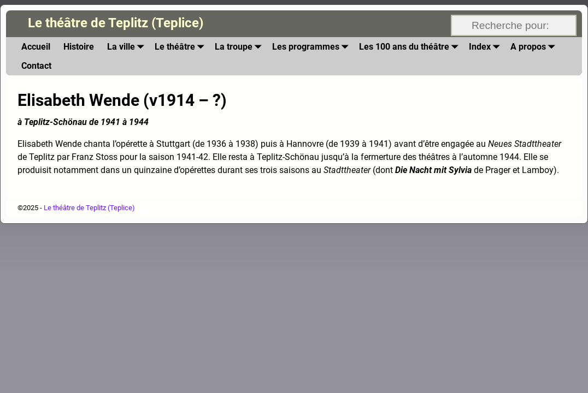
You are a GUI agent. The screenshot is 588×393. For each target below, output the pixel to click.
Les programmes (312, 46)
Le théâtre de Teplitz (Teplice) (115, 23)
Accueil (35, 46)
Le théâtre (181, 46)
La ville (127, 46)
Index (486, 46)
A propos (534, 46)
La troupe (240, 46)
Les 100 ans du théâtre (410, 46)
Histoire (78, 46)
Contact (36, 66)
